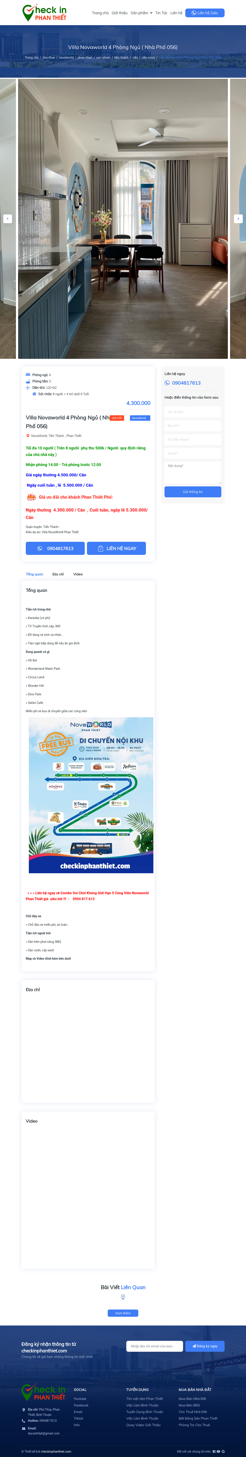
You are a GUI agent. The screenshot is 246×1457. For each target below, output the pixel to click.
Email (78, 1412)
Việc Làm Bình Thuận (142, 1405)
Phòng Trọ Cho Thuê (194, 1425)
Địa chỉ (58, 574)
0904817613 (186, 383)
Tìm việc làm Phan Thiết (144, 1399)
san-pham (103, 58)
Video (78, 574)
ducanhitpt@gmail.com (44, 1431)
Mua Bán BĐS (189, 1405)
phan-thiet (85, 58)
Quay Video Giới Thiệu (143, 1425)
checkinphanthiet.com (56, 1451)
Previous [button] (7, 218)
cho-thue (48, 58)
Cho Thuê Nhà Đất (193, 1412)
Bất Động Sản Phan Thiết (198, 1418)
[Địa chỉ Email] (154, 1346)
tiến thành (121, 58)
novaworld (66, 58)
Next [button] (238, 218)
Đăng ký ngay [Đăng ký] (205, 1346)
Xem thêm (123, 1313)
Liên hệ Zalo (207, 13)
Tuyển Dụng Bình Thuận (144, 1412)
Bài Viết (123, 1287)
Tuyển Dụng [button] (137, 1390)
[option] (123, 219)
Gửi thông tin (193, 492)
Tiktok (78, 1418)
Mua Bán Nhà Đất (192, 1399)
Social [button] (80, 1390)
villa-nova (148, 58)
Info (77, 1425)
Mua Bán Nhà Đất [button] (195, 1390)
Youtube (80, 1399)
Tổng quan (34, 574)
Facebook (81, 1405)
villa (135, 58)
